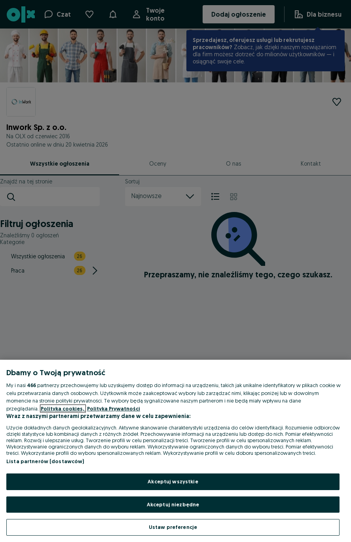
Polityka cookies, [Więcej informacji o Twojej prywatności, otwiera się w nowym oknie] (63, 408)
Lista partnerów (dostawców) (45, 461)
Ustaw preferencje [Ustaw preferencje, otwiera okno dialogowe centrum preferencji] (173, 527)
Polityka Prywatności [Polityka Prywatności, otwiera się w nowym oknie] (113, 408)
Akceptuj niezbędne (173, 504)
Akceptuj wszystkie (173, 481)
